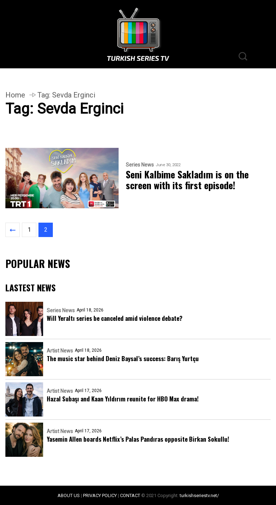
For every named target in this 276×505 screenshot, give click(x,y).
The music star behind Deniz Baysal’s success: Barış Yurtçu (123, 358)
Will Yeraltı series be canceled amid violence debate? (115, 318)
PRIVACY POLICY (100, 495)
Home (15, 95)
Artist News (60, 350)
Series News (140, 165)
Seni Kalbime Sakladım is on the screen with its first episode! (187, 180)
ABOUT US (69, 495)
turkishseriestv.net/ (199, 495)
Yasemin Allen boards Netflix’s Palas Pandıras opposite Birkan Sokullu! (138, 439)
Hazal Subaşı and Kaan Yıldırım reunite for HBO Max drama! (123, 398)
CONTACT (130, 495)
